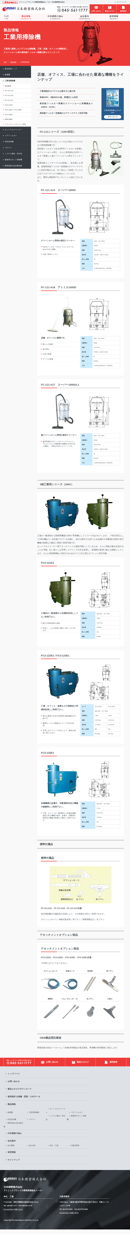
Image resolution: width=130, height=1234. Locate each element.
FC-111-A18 (9, 95)
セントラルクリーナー (13, 130)
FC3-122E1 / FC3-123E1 (13, 110)
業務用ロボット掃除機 (13, 160)
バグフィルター (11, 136)
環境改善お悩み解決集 (13, 166)
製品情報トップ (11, 69)
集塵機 (7, 75)
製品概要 (8, 86)
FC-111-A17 (9, 100)
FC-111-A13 (9, 91)
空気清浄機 (9, 142)
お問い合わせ (14, 1086)
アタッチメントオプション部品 (15, 124)
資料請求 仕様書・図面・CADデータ (24, 1101)
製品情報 (26, 17)
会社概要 (10, 1150)
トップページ (14, 1078)
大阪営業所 (75, 1150)
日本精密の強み (55, 17)
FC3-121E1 (9, 105)
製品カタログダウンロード (20, 1093)
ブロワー (8, 148)
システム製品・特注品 (13, 154)
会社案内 (84, 17)
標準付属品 (8, 119)
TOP (6, 17)
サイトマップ (121, 2)
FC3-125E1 (9, 115)
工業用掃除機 (10, 81)
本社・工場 (54, 1150)
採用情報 (113, 17)
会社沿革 (32, 1150)
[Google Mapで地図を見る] (13, 1214)
